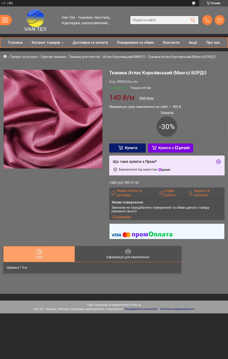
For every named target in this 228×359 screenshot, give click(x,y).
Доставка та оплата (90, 42)
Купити (131, 148)
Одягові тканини (53, 57)
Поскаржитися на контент (141, 309)
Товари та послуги (23, 57)
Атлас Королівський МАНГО (124, 57)
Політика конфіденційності (177, 309)
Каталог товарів (46, 42)
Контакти (171, 42)
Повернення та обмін (135, 42)
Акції (193, 42)
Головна (15, 42)
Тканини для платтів (84, 57)
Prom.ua (136, 305)
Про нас (213, 42)
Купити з (174, 148)
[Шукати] (192, 20)
